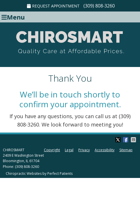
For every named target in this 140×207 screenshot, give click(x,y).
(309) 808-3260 (99, 6)
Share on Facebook (126, 139)
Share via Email (134, 139)
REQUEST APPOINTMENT (53, 6)
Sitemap (126, 149)
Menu (13, 17)
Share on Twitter (118, 139)
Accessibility (104, 149)
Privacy (84, 149)
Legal (69, 149)
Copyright (52, 149)
